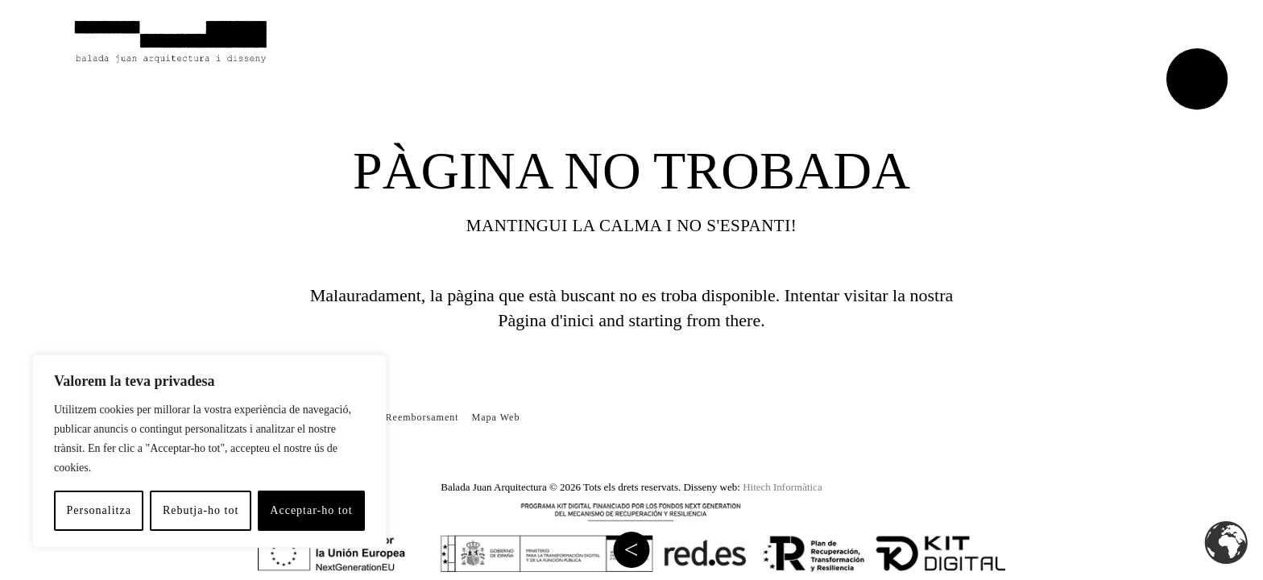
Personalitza (98, 510)
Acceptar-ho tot (311, 510)
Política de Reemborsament (396, 417)
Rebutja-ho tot (201, 510)
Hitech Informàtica (782, 487)
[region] (209, 451)
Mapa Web (496, 417)
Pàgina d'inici (546, 320)
